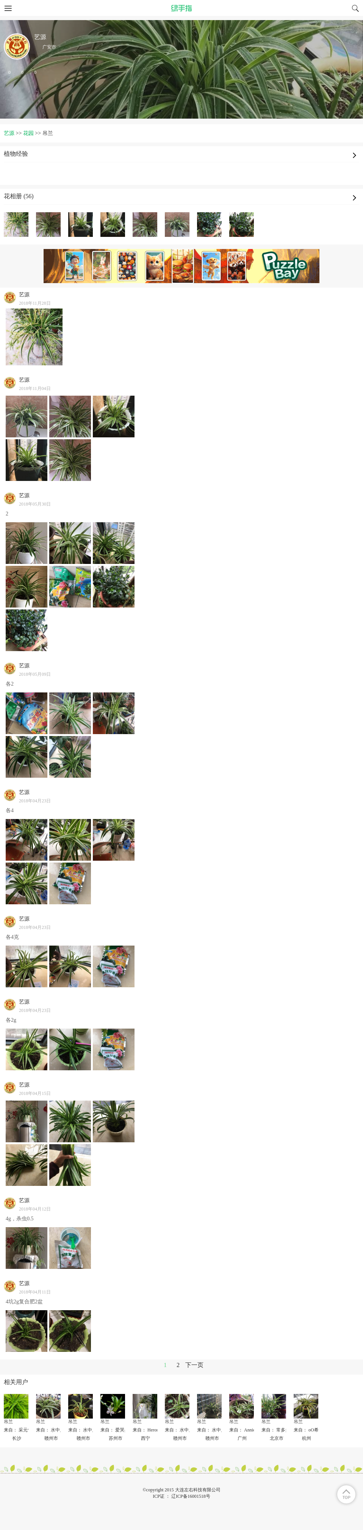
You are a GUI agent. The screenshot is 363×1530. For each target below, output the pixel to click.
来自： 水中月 (50, 1430)
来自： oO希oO (309, 1430)
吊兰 (8, 1421)
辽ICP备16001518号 (190, 1496)
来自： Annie (242, 1430)
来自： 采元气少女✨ (25, 1430)
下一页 (194, 1365)
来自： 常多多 (275, 1430)
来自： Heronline (149, 1430)
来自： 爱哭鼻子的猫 (121, 1430)
